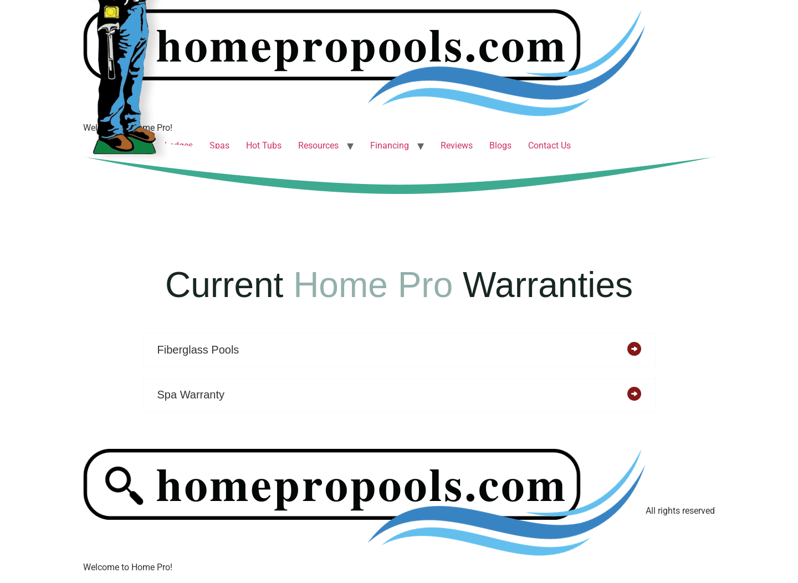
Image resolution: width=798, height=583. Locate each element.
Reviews (457, 145)
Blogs (500, 145)
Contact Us (549, 145)
